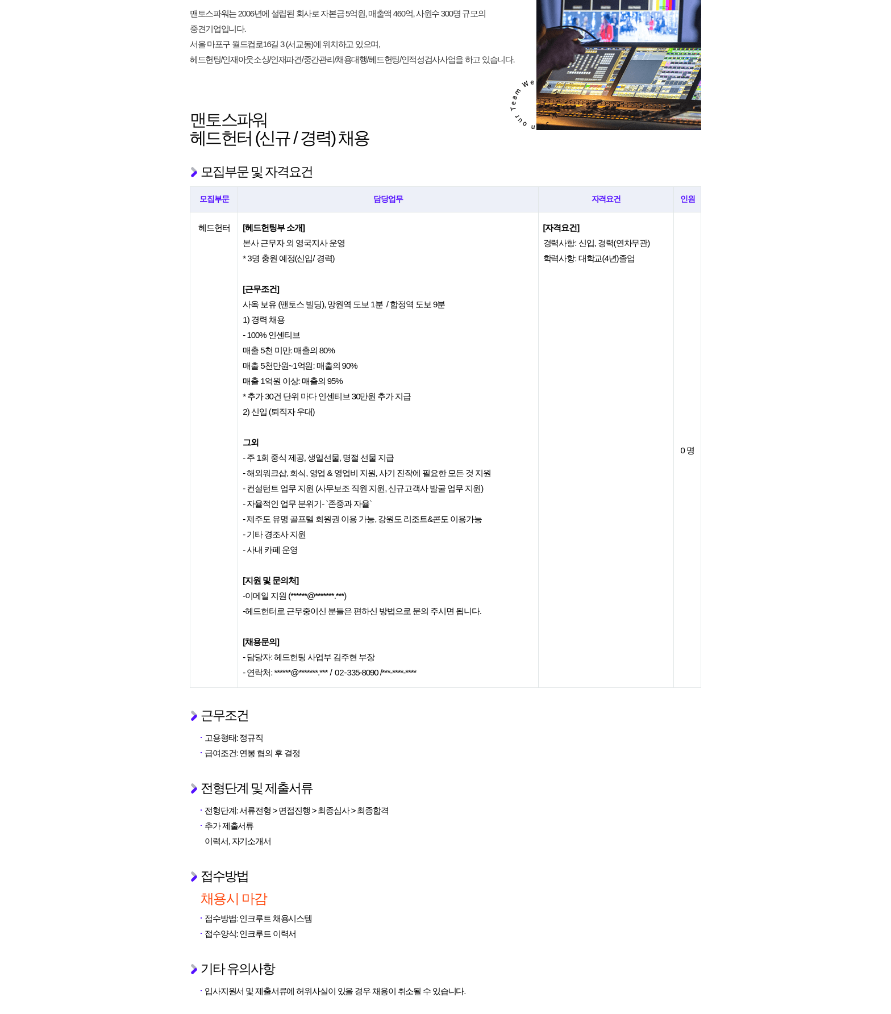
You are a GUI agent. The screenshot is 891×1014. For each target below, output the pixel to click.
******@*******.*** (317, 595)
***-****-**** (399, 672)
